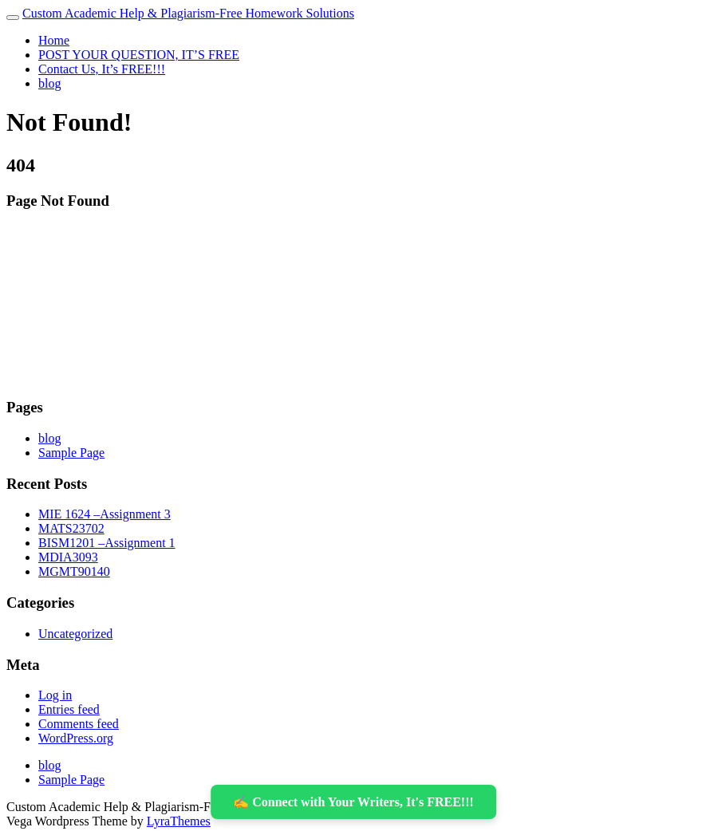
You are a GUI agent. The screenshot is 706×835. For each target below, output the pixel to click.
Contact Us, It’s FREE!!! (101, 69)
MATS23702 (71, 528)
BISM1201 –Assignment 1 (107, 542)
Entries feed (69, 709)
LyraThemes (179, 821)
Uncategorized (75, 633)
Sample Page (71, 452)
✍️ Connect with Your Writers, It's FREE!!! (353, 802)
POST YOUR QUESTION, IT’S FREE (138, 54)
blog (49, 83)
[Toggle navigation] (12, 17)
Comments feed (78, 724)
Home (53, 40)
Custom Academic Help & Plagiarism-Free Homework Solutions (188, 13)
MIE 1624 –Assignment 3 (104, 514)
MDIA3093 (68, 557)
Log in (55, 695)
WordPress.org (75, 738)
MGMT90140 (74, 571)
